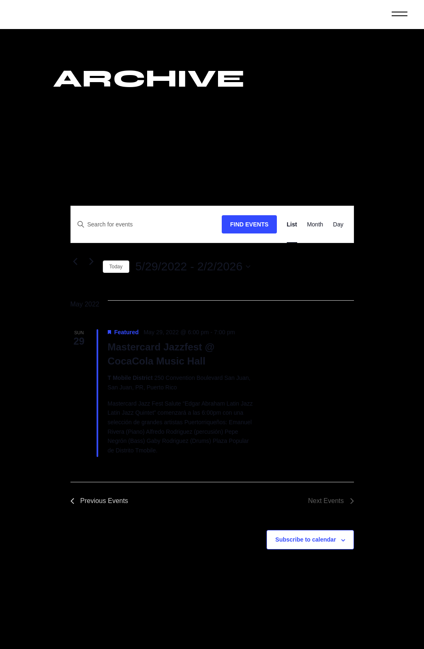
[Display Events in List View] (292, 224)
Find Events (249, 224)
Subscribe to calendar (305, 539)
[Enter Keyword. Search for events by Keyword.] (146, 224)
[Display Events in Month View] (315, 224)
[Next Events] (92, 261)
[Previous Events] (75, 261)
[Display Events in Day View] (338, 224)
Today (116, 267)
